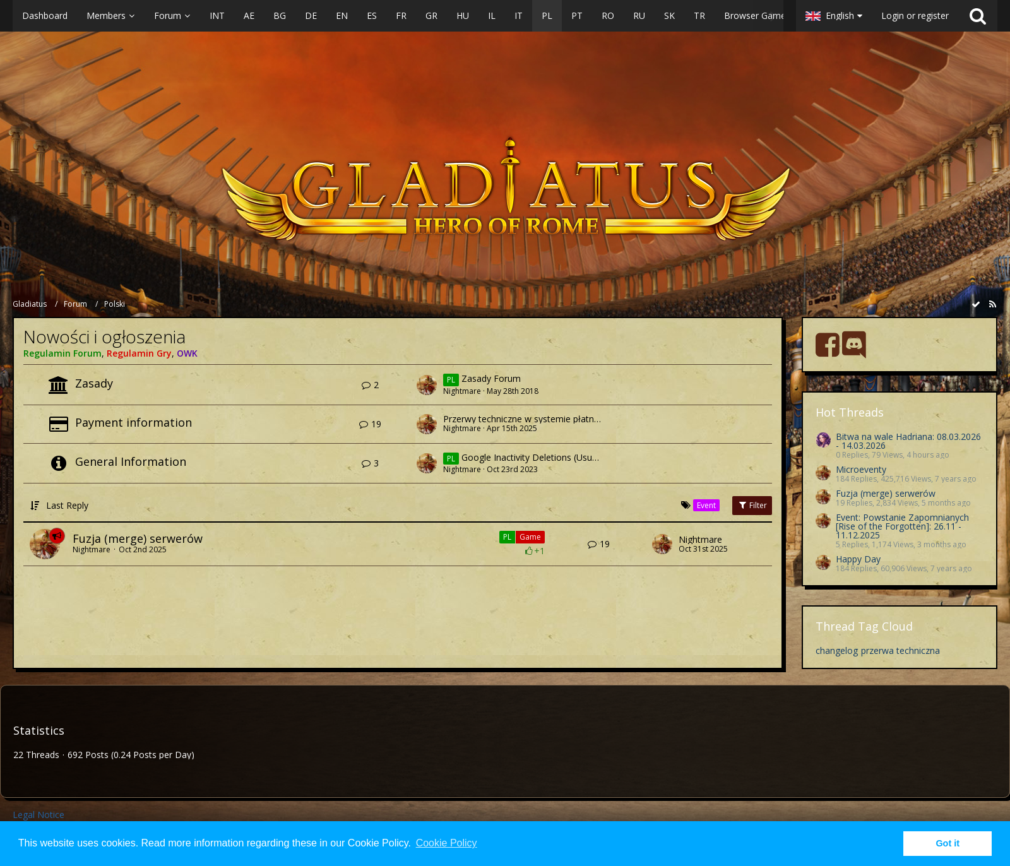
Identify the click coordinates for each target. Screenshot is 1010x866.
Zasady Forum (491, 379)
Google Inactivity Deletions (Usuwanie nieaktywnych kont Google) (595, 457)
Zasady (94, 383)
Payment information (133, 422)
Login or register (915, 15)
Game (530, 536)
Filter (752, 505)
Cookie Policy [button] (446, 843)
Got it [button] (948, 843)
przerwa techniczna (900, 650)
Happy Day (858, 559)
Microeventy (861, 469)
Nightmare (462, 391)
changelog (837, 650)
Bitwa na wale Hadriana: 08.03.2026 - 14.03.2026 (908, 440)
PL (507, 536)
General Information (130, 461)
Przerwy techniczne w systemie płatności (526, 419)
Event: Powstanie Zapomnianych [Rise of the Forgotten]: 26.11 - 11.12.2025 (902, 526)
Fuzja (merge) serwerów (138, 538)
